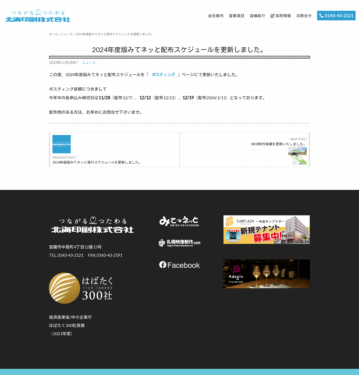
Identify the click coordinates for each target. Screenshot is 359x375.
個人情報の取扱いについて (105, 366)
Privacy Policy (300, 366)
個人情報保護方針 (227, 366)
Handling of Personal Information (265, 366)
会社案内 (216, 15)
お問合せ (304, 15)
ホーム (53, 34)
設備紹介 (257, 15)
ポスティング (164, 74)
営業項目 (237, 15)
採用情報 (281, 15)
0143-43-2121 (336, 15)
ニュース (67, 34)
